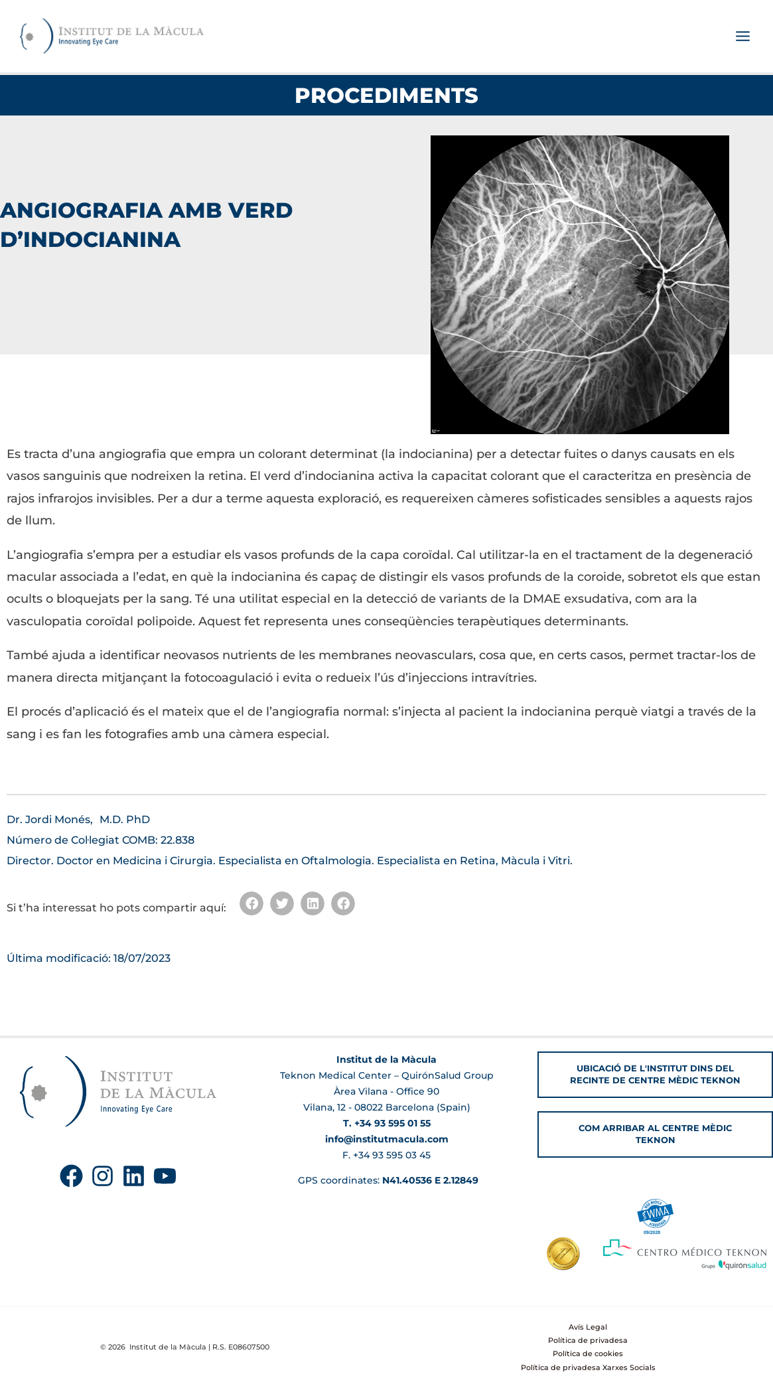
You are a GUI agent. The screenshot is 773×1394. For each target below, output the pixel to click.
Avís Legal (588, 1327)
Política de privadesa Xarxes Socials (588, 1367)
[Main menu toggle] (742, 37)
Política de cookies (588, 1354)
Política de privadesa (588, 1340)
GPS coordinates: (386, 1180)
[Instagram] (102, 1176)
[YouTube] (164, 1176)
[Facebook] (71, 1176)
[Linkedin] (133, 1176)
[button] (251, 905)
